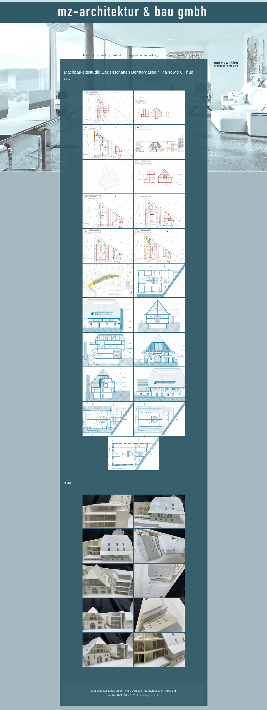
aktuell (117, 55)
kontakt (196, 55)
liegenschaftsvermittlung (143, 55)
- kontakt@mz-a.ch (147, 695)
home (86, 55)
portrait (101, 55)
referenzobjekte (174, 55)
